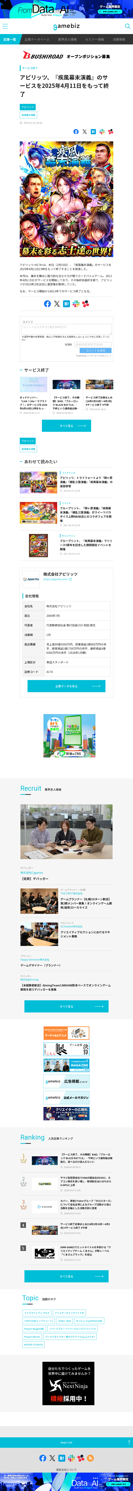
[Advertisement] (46, 107)
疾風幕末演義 (28, 129)
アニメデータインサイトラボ (69, 1342)
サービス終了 (30, 68)
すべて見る (66, 440)
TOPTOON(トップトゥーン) (38, 1350)
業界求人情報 (67, 39)
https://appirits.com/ (57, 608)
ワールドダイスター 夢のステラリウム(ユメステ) (70, 1366)
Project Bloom (32, 1366)
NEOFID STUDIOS (33, 1374)
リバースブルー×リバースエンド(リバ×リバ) (72, 1358)
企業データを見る (66, 716)
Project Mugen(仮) (34, 1358)
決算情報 (119, 39)
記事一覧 (9, 39)
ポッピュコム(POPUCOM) (89, 1350)
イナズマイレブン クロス (37, 1342)
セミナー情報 (94, 39)
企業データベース (37, 39)
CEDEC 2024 (64, 1350)
